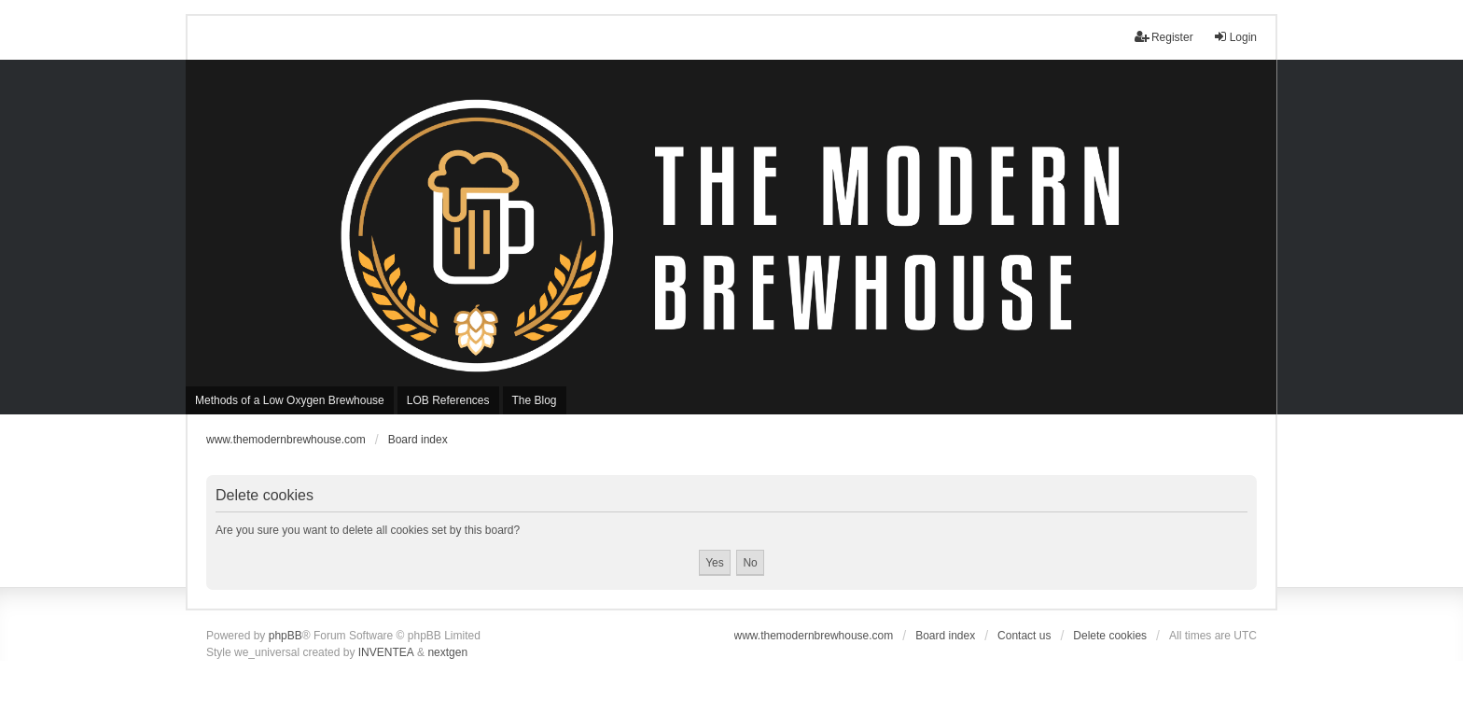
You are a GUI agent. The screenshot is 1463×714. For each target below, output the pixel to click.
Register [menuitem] (1164, 37)
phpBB (285, 635)
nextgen (447, 652)
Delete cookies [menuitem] (1110, 635)
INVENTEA (386, 652)
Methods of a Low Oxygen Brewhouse (289, 400)
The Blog (534, 400)
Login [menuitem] (1235, 37)
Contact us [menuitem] (1024, 635)
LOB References (448, 400)
